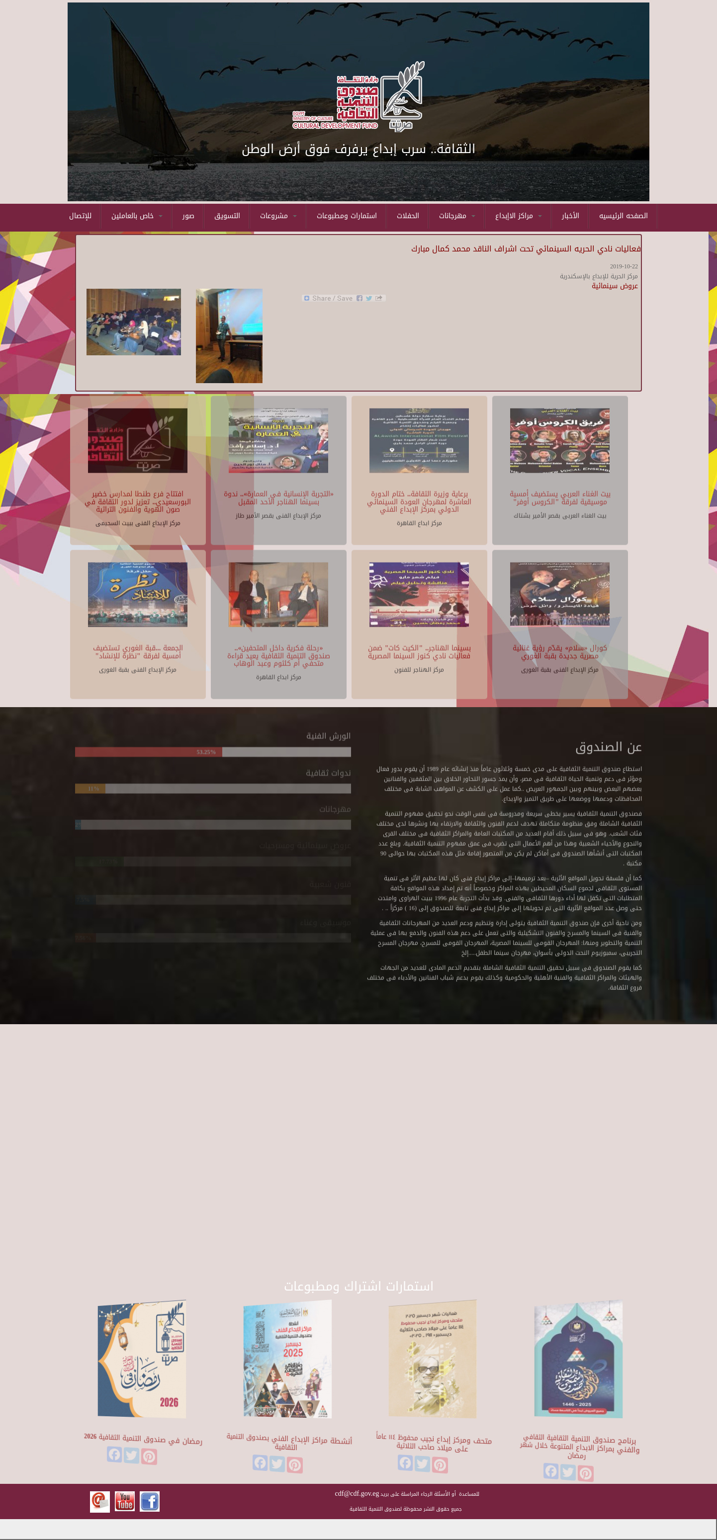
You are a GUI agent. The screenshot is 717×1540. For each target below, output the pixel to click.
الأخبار (570, 216)
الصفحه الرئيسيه (623, 216)
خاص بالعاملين (137, 216)
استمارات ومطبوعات (347, 216)
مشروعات (278, 216)
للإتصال (80, 216)
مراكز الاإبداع (518, 216)
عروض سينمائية (615, 286)
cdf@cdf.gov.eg (357, 1493)
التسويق (227, 216)
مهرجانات (457, 216)
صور (188, 216)
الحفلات (408, 216)
